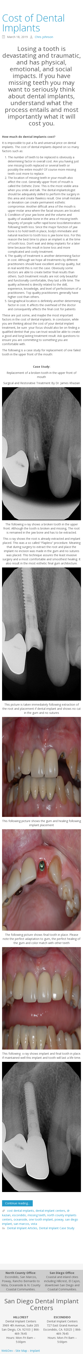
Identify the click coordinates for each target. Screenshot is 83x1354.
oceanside (20, 1219)
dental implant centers (50, 1211)
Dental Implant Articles (22, 1228)
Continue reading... (17, 1203)
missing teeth (37, 1215)
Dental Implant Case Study (56, 1228)
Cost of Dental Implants (33, 22)
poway (59, 1219)
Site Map (21, 1351)
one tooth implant (41, 1219)
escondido (19, 1215)
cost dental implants (20, 1211)
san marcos (21, 1224)
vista (34, 1224)
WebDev (7, 1351)
